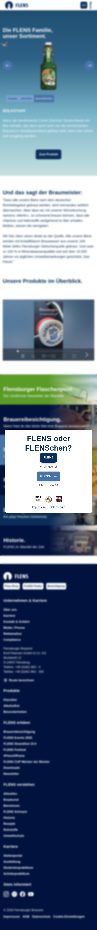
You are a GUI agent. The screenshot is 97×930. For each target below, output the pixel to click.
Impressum (39, 507)
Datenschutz (57, 507)
